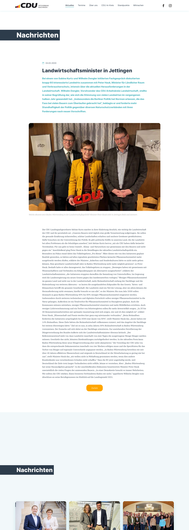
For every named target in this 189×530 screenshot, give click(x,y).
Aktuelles (69, 5)
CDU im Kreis (107, 5)
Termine (81, 5)
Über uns (93, 5)
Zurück (94, 388)
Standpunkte (123, 5)
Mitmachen (138, 5)
